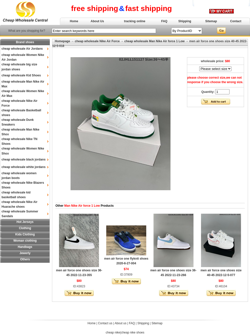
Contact (236, 21)
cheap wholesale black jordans (24, 159)
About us (120, 323)
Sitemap (211, 21)
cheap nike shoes (132, 332)
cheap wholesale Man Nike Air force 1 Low (154, 41)
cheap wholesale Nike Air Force (97, 41)
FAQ (164, 21)
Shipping (184, 21)
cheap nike (113, 332)
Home (74, 21)
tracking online (134, 21)
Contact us (105, 323)
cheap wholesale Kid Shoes (21, 75)
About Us (97, 21)
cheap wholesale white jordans (24, 167)
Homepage (62, 41)
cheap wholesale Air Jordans (22, 48)
